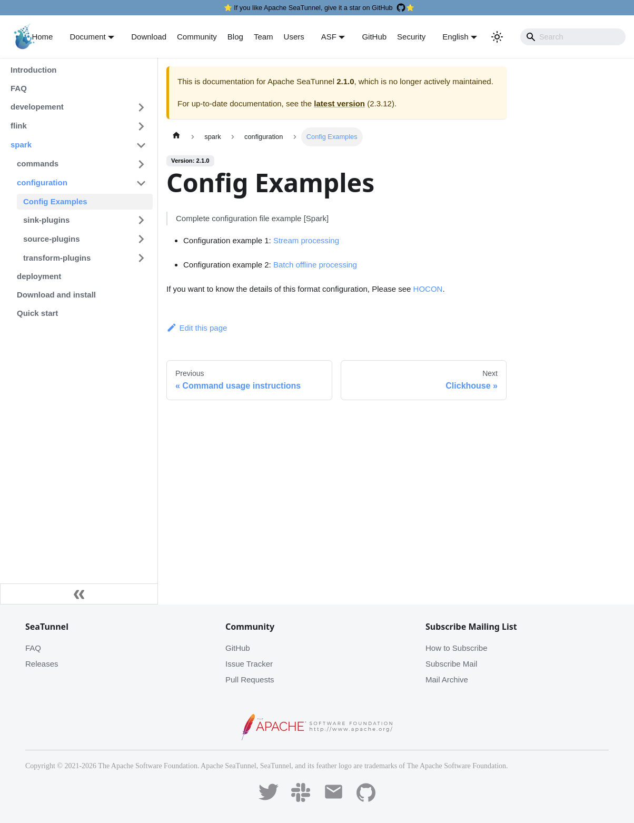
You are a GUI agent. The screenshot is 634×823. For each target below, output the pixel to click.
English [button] (455, 36)
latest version (339, 103)
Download (148, 36)
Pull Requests (249, 679)
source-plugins (51, 238)
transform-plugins (57, 257)
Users (294, 36)
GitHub (374, 36)
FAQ (19, 88)
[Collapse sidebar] (79, 593)
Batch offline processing (315, 264)
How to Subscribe (456, 647)
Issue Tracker (249, 663)
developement (37, 106)
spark (21, 144)
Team (263, 36)
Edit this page (196, 327)
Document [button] (87, 36)
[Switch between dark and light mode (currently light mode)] (497, 36)
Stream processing (306, 240)
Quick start (37, 313)
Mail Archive (446, 679)
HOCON (428, 288)
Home (42, 36)
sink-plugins (46, 219)
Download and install (56, 294)
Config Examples (55, 201)
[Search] (573, 36)
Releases (41, 663)
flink (19, 125)
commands (37, 163)
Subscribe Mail (451, 663)
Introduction (33, 69)
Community (197, 36)
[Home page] (176, 136)
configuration (42, 182)
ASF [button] (328, 36)
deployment (39, 276)
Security (411, 36)
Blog (235, 36)
